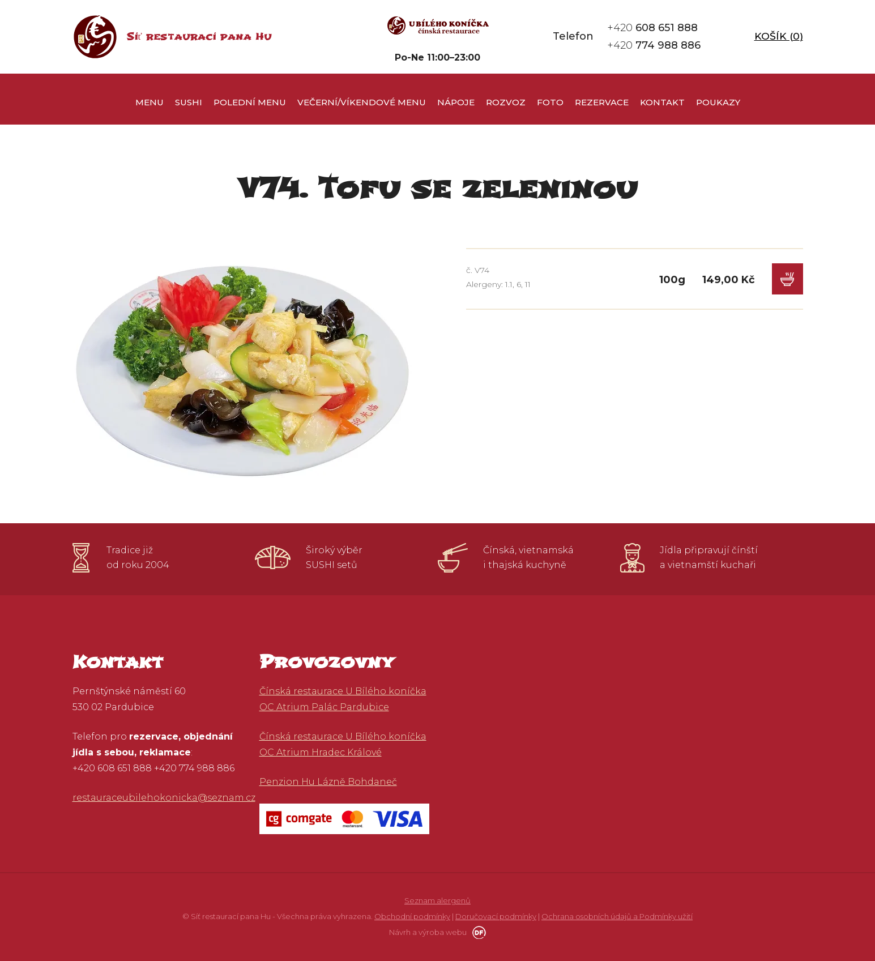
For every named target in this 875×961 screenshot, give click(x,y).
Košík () (778, 36)
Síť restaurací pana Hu (199, 36)
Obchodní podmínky (412, 916)
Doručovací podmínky (495, 916)
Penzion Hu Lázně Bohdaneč (328, 781)
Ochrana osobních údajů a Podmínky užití (617, 916)
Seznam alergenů (437, 900)
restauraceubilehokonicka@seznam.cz (163, 797)
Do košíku (787, 278)
